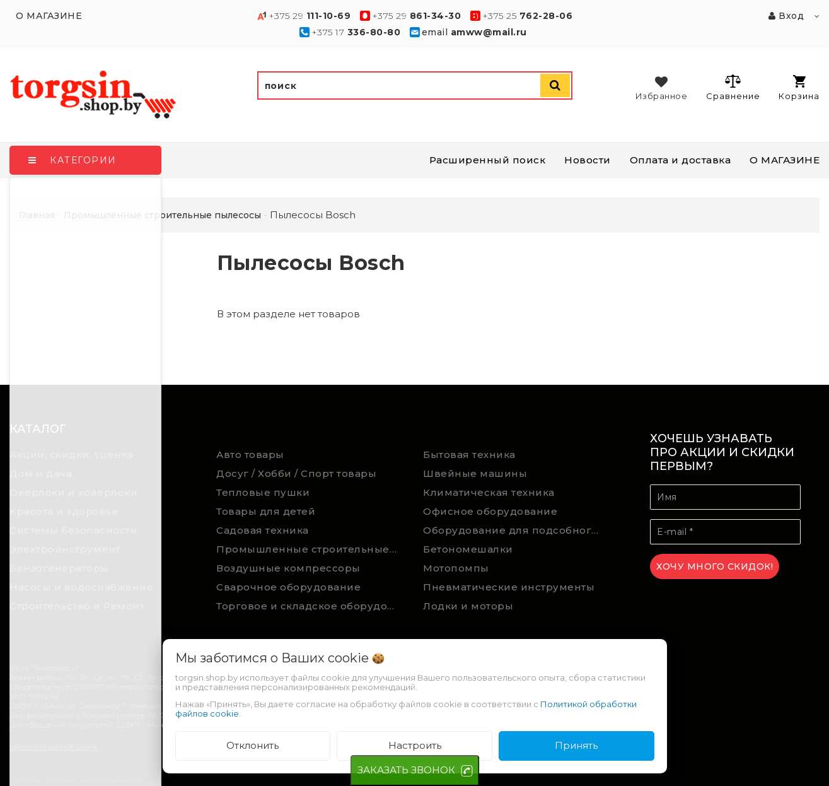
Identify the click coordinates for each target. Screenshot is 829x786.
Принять (576, 745)
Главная (37, 215)
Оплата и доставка (680, 160)
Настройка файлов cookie (53, 746)
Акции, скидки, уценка (71, 454)
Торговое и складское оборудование (310, 606)
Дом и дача (40, 473)
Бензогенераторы (59, 568)
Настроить (414, 745)
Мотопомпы (456, 568)
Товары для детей (265, 511)
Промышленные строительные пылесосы (310, 549)
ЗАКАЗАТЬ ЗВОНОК (406, 770)
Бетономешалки (468, 549)
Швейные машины (475, 473)
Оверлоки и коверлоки (73, 492)
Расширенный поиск (487, 160)
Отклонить (252, 745)
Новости (587, 160)
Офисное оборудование (490, 511)
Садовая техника (262, 530)
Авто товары (250, 454)
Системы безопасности (73, 530)
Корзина (799, 88)
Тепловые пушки (263, 492)
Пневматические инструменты (508, 587)
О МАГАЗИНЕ (785, 160)
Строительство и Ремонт (76, 606)
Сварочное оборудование (288, 587)
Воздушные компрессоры (288, 568)
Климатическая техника (489, 492)
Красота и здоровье (64, 511)
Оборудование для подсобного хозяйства (517, 530)
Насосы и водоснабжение (81, 587)
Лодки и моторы (468, 606)
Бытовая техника (469, 454)
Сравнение (733, 87)
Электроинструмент (64, 549)
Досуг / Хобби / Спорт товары (296, 473)
